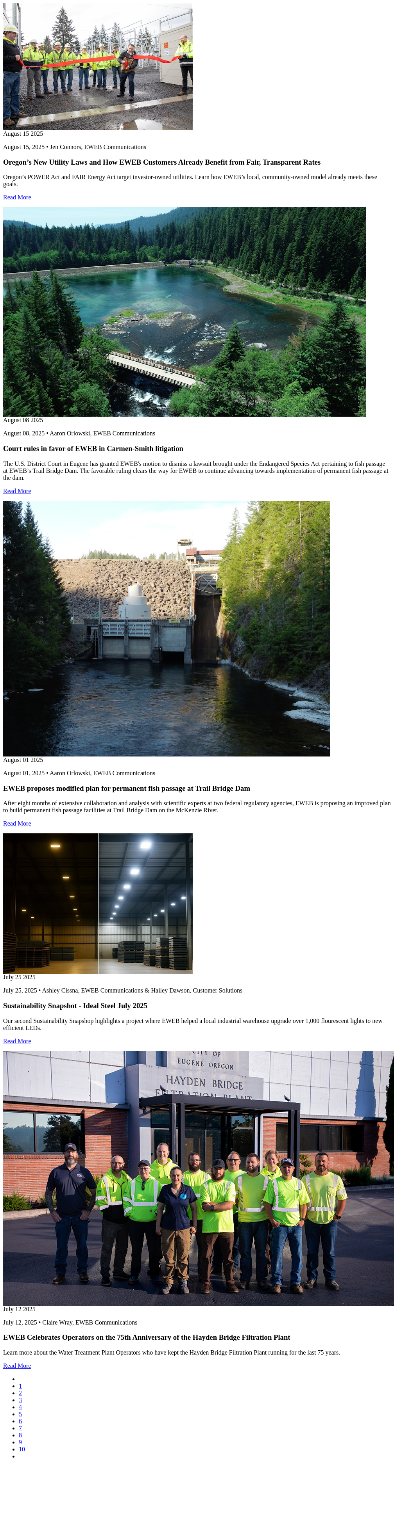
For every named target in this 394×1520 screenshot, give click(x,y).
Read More (17, 197)
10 (22, 1449)
